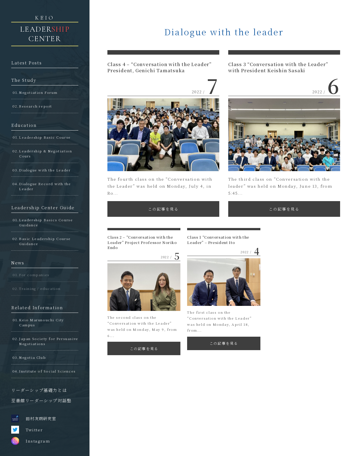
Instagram (30, 441)
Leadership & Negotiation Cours (45, 153)
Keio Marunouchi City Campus (41, 322)
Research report (35, 106)
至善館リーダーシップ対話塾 (41, 400)
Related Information (37, 307)
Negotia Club (32, 357)
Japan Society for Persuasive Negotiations (48, 341)
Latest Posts (26, 63)
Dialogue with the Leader (44, 169)
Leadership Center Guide (43, 207)
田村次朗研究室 (33, 418)
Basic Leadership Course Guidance (45, 241)
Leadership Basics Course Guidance (46, 222)
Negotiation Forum (38, 92)
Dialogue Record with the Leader (45, 186)
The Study (23, 80)
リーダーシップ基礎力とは (39, 390)
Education (24, 125)
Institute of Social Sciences (47, 371)
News (17, 263)
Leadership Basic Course (45, 137)
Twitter (27, 430)
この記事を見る (163, 209)
